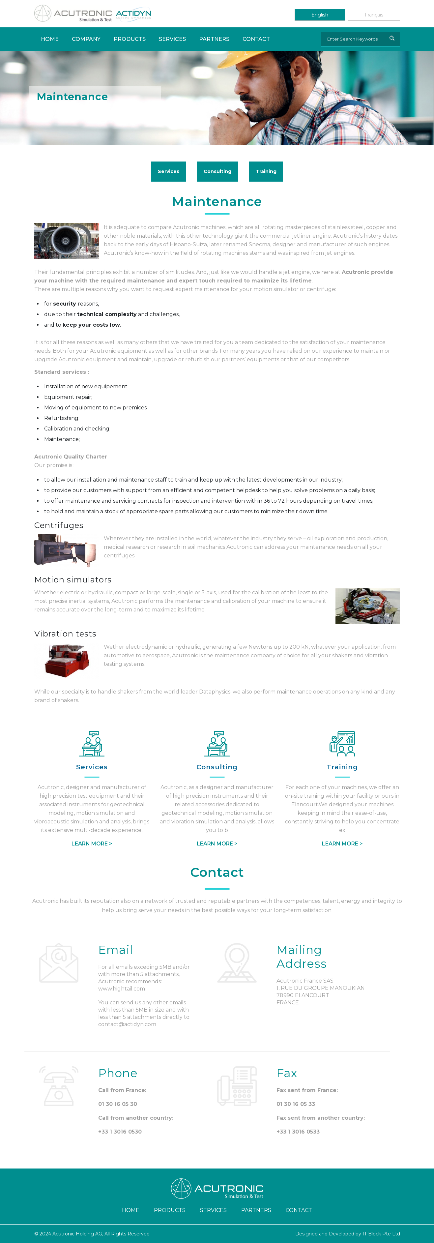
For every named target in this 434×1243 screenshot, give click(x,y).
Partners (214, 39)
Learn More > (92, 844)
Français (374, 15)
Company (86, 39)
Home (50, 39)
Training (266, 171)
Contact (256, 39)
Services (172, 39)
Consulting (217, 171)
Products (130, 39)
